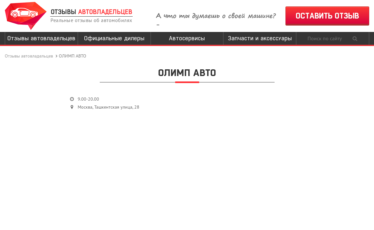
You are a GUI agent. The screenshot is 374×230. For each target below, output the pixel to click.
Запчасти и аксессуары (260, 38)
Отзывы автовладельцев (41, 38)
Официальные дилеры (114, 38)
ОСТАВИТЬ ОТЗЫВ (327, 15)
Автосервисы (187, 38)
